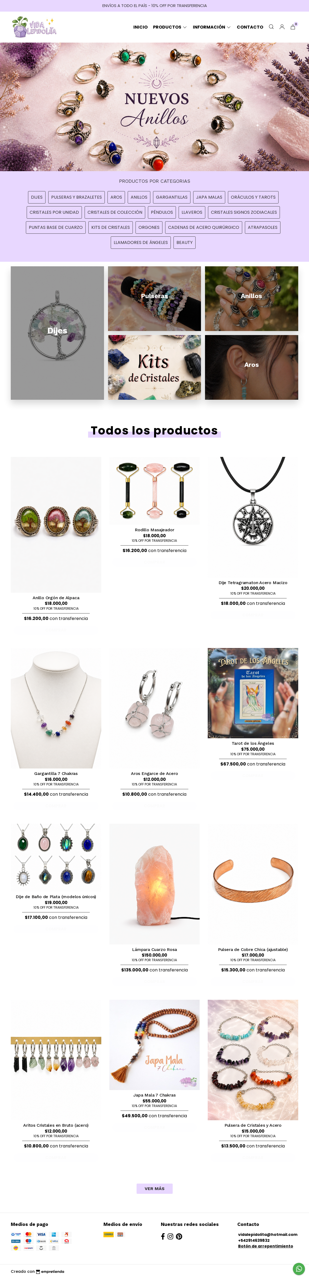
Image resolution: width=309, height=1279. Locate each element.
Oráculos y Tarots (253, 197)
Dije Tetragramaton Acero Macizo (252, 582)
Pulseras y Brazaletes (76, 197)
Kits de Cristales (110, 227)
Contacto (250, 27)
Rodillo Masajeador (154, 529)
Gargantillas (172, 197)
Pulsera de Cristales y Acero (253, 1125)
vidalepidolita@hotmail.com (267, 1234)
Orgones (148, 227)
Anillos (139, 197)
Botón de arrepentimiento (265, 1246)
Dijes (37, 197)
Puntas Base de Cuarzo (56, 227)
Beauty (184, 242)
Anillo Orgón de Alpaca (56, 597)
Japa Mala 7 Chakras (154, 1095)
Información (212, 27)
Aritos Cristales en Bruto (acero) (56, 1125)
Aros (116, 197)
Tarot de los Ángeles (253, 743)
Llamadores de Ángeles (141, 242)
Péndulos (162, 212)
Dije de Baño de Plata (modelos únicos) (56, 896)
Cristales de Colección (115, 212)
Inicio (140, 27)
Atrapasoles (262, 227)
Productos (170, 27)
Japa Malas (209, 197)
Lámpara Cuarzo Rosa (154, 949)
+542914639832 (254, 1240)
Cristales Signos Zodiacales (244, 212)
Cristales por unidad (54, 212)
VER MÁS (155, 1188)
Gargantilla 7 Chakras (56, 773)
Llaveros (192, 212)
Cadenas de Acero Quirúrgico (203, 227)
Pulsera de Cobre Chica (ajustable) (253, 949)
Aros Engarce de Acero (154, 773)
